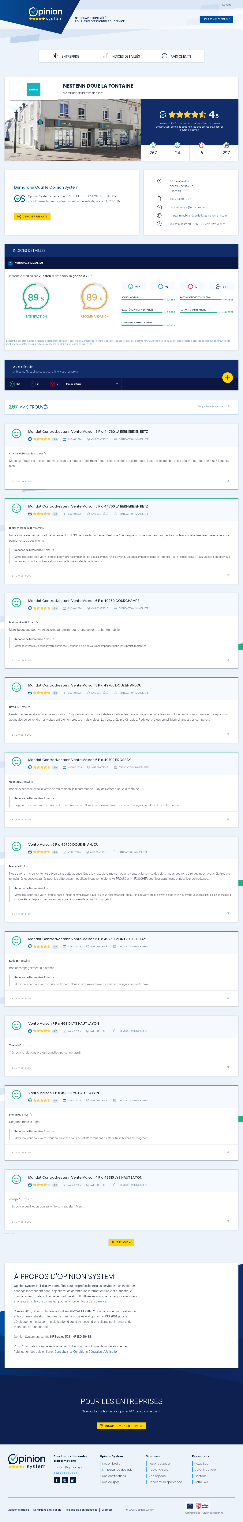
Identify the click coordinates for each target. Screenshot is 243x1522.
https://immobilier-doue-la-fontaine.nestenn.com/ (199, 215)
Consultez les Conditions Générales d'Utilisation (86, 1351)
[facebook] (57, 1480)
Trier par (210, 406)
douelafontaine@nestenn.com (187, 207)
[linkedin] (73, 1480)
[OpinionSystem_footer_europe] (197, 1503)
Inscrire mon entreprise (216, 19)
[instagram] (65, 1480)
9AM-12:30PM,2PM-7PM (209, 223)
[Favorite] (227, 377)
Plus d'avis (121, 1242)
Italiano (226, 4)
